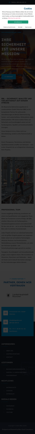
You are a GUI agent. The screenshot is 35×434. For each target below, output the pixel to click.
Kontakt (20, 27)
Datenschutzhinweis (9, 27)
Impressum (28, 27)
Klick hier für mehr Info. (14, 18)
